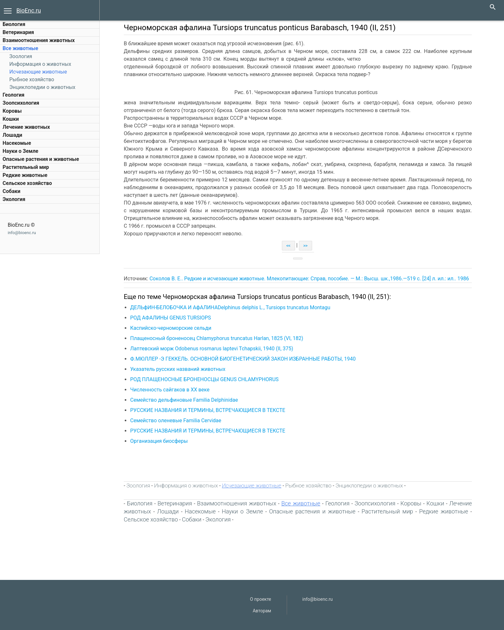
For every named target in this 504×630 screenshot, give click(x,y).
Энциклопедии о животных (42, 87)
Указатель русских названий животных (177, 369)
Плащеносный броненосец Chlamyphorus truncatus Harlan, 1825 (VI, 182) (216, 338)
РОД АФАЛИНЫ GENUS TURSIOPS (170, 318)
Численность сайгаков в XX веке (170, 390)
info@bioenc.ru (22, 232)
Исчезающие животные (38, 72)
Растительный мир (26, 167)
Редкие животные (25, 175)
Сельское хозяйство (27, 183)
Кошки (11, 119)
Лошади (12, 135)
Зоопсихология (21, 103)
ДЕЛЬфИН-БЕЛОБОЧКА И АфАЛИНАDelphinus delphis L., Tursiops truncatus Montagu (230, 307)
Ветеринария (18, 32)
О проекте (260, 599)
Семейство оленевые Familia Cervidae (175, 420)
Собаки (11, 191)
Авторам (262, 610)
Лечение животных (26, 127)
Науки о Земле (20, 151)
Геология (13, 95)
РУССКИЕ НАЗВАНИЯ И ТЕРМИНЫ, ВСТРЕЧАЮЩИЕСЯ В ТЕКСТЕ (207, 410)
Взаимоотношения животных (39, 40)
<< (288, 246)
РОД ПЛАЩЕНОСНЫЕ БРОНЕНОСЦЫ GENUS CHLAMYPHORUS (204, 379)
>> (305, 246)
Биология (14, 24)
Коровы (12, 111)
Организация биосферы (159, 441)
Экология (14, 199)
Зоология (20, 56)
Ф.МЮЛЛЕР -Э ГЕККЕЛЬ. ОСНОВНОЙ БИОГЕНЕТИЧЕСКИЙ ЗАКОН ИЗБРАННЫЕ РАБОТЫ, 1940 (243, 359)
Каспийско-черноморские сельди (170, 328)
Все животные (20, 48)
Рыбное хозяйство (31, 79)
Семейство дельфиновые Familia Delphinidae (184, 400)
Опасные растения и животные (41, 159)
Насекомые (17, 143)
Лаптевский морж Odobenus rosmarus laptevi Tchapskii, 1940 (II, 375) (211, 349)
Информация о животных (40, 64)
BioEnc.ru (28, 10)
